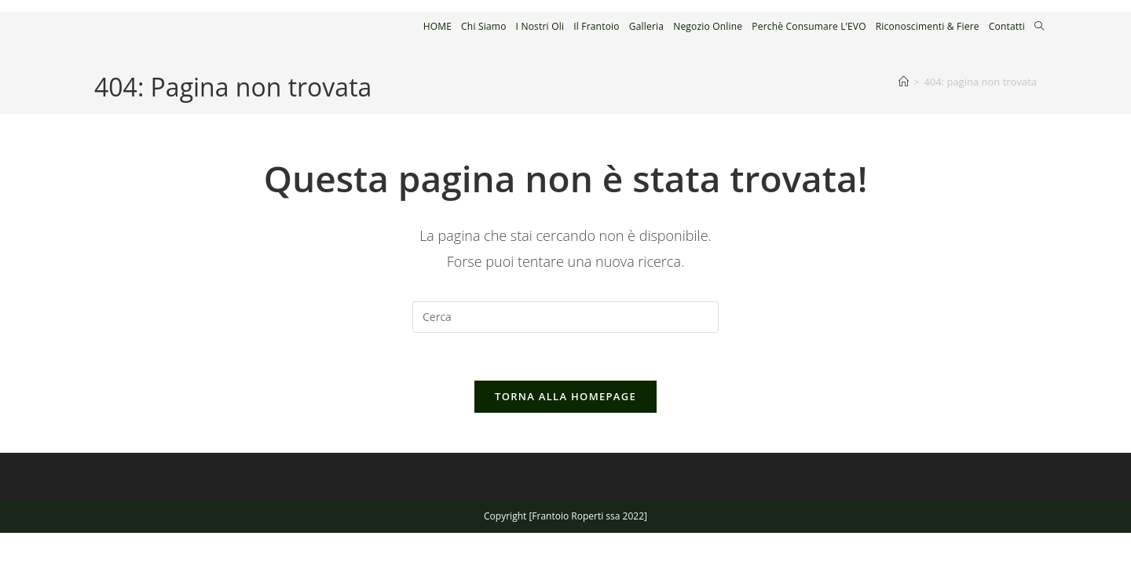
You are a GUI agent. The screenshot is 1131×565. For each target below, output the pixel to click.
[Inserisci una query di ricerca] (565, 317)
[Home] (904, 82)
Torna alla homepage (565, 396)
